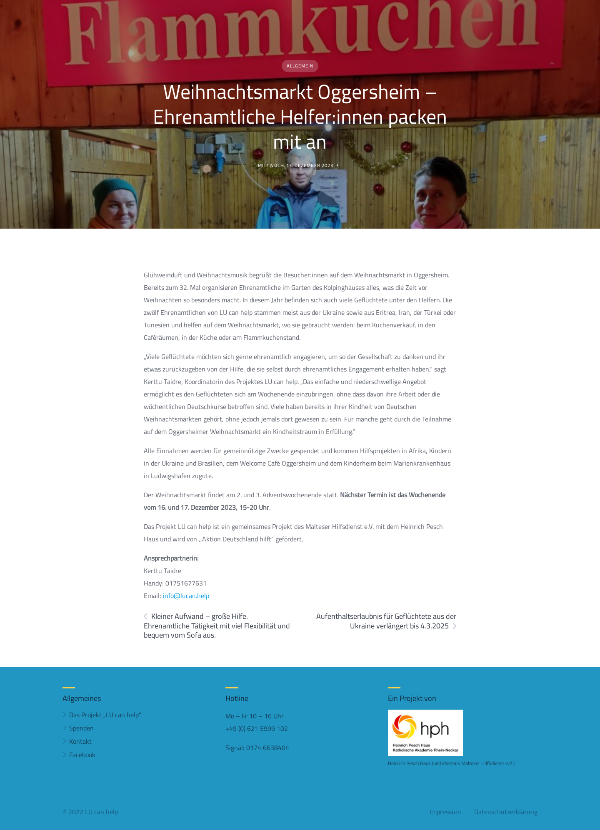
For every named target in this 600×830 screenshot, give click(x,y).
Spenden (81, 728)
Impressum (445, 811)
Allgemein (300, 66)
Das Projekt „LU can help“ (105, 714)
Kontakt (80, 741)
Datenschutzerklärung (506, 811)
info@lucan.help (186, 595)
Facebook (82, 754)
